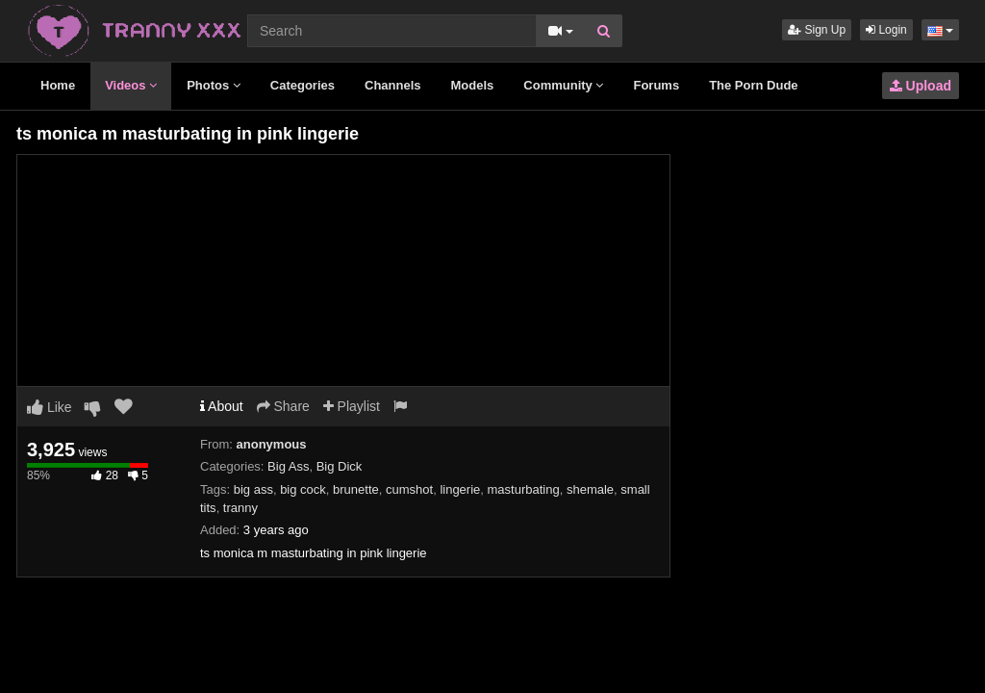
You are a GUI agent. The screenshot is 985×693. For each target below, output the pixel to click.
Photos (213, 85)
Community (563, 85)
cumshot (409, 489)
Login (886, 30)
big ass (253, 489)
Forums (656, 85)
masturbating (524, 489)
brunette (356, 489)
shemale (590, 489)
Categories (302, 85)
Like (49, 407)
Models (472, 85)
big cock (303, 489)
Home (57, 85)
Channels (393, 85)
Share (283, 406)
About (221, 406)
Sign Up (817, 30)
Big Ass (288, 466)
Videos (131, 85)
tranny (240, 507)
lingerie (460, 489)
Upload (920, 85)
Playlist (351, 406)
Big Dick (339, 466)
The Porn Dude (753, 85)
